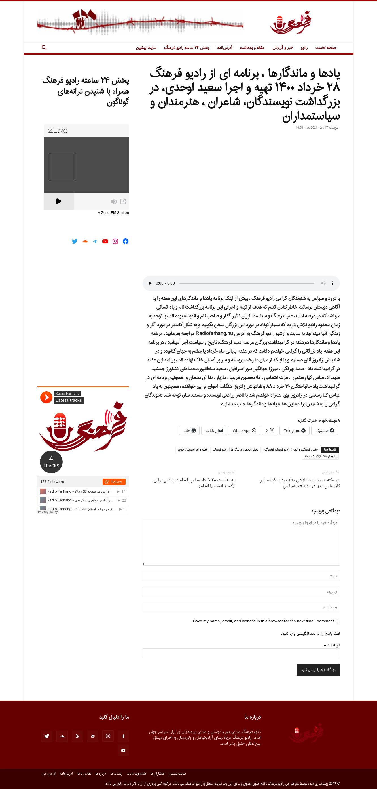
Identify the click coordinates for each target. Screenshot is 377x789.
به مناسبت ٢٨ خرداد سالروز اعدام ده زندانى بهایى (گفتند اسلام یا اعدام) (194, 483)
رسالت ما (116, 773)
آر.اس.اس (49, 773)
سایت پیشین (146, 48)
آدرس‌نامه (224, 48)
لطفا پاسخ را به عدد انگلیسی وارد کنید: (310, 633)
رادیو (304, 48)
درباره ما (101, 773)
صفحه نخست (325, 48)
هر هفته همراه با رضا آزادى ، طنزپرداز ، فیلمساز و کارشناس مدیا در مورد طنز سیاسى (300, 483)
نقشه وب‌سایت (136, 773)
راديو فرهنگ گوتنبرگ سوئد (320, 457)
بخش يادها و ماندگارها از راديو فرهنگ (235, 450)
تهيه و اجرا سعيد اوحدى (192, 450)
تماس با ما (84, 773)
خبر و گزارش (282, 48)
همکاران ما (157, 773)
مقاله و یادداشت (252, 48)
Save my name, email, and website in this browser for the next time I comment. (263, 621)
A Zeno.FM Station (113, 213)
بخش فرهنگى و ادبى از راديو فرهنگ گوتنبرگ (291, 450)
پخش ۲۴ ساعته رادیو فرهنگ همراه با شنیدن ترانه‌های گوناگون (85, 92)
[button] (44, 48)
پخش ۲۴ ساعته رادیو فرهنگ (186, 48)
